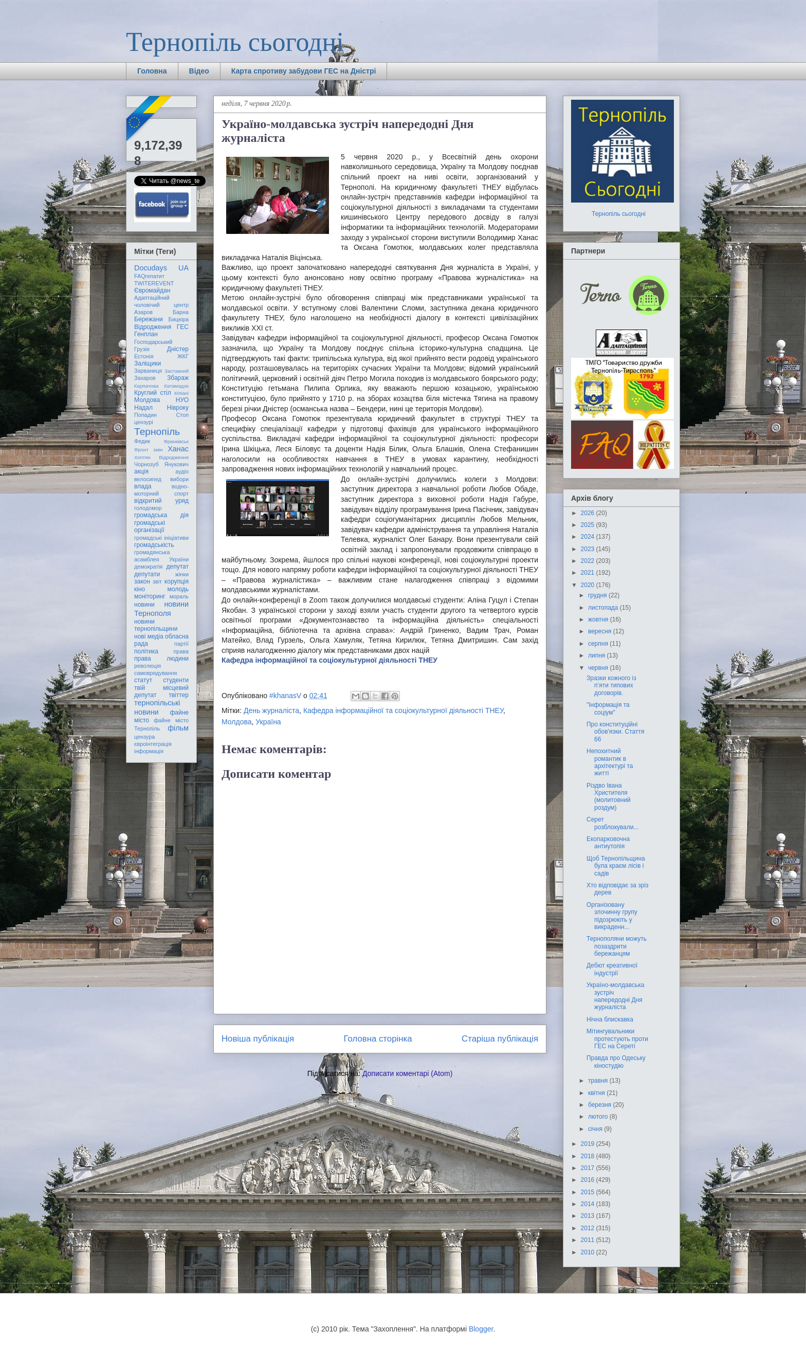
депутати (147, 574)
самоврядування (155, 673)
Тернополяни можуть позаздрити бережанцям (617, 946)
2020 (588, 585)
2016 (588, 1179)
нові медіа (148, 636)
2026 (588, 513)
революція (147, 666)
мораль (179, 596)
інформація (148, 751)
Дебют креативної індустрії (612, 969)
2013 (588, 1215)
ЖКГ (183, 356)
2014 (588, 1204)
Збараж (178, 377)
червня (599, 667)
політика (146, 651)
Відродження (152, 327)
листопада (604, 607)
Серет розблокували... (613, 823)
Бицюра (179, 319)
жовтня (599, 619)
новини (144, 604)
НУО (182, 400)
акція (141, 471)
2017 (588, 1168)
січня (596, 1129)
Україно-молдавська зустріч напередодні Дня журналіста (615, 996)
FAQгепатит (149, 276)
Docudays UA (161, 268)
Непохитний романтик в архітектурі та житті (610, 762)
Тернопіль (157, 431)
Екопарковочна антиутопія (608, 842)
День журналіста (271, 710)
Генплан (146, 334)
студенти (176, 680)
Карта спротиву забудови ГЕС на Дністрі (303, 71)
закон (142, 581)
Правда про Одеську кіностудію (616, 1061)
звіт (157, 581)
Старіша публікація (500, 1039)
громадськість (154, 545)
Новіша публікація (258, 1039)
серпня (599, 643)
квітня (597, 1093)
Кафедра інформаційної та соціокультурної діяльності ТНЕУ (329, 660)
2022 (588, 560)
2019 (588, 1143)
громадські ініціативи (161, 538)
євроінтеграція (153, 744)
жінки (182, 574)
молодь (178, 589)
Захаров (145, 378)
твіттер (179, 695)
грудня (598, 595)
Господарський (153, 342)
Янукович (176, 464)
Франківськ (176, 441)
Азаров (143, 312)
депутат (178, 566)
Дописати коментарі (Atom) (407, 1073)
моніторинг (150, 596)
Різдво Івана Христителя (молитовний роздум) (609, 796)
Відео (199, 71)
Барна (181, 312)
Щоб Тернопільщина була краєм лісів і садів (616, 866)
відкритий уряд (161, 500)
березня (600, 1104)
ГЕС (183, 327)
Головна (152, 71)
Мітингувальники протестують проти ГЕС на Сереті (617, 1039)
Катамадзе (176, 386)
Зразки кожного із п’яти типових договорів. (611, 685)
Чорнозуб (146, 464)
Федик (142, 441)
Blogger (481, 1329)
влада (142, 486)
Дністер (178, 349)
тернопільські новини (157, 707)
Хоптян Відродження (161, 457)
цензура (144, 737)
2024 (588, 536)
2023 (588, 549)
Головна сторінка (378, 1039)
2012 (588, 1228)
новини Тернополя (161, 608)
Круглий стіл (152, 392)
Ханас (178, 449)
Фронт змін (148, 449)
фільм (178, 728)
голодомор (147, 508)
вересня (600, 631)
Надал (143, 407)
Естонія (144, 356)
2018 (588, 1156)
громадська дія (161, 515)
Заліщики (147, 363)
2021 (588, 572)
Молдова (237, 722)
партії (181, 644)
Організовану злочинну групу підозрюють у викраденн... (612, 916)
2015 (588, 1192)
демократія (148, 566)
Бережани (148, 319)
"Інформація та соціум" (608, 708)
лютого (599, 1116)
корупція (176, 581)
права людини (161, 658)
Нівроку (178, 407)
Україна (268, 722)
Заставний (176, 371)
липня (597, 655)
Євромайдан (152, 290)
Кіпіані (181, 393)
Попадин (145, 415)
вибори (179, 479)
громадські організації (149, 526)
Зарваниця (148, 371)
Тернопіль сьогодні (235, 42)
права (181, 651)
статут (143, 680)
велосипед (147, 479)
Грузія (142, 349)
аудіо (182, 471)
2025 (588, 524)
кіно (139, 589)
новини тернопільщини (155, 625)
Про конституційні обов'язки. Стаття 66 (615, 732)
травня (599, 1080)
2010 (588, 1252)
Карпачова (146, 386)
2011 (588, 1240)
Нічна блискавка (610, 1019)
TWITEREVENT (154, 283)
